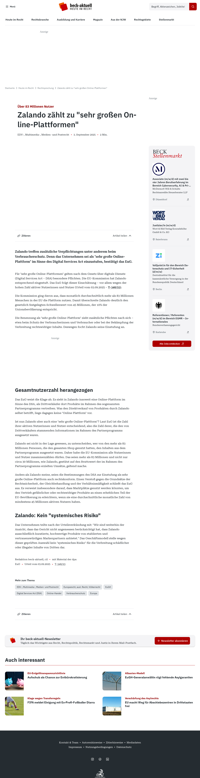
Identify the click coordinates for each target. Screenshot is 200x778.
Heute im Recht (26, 88)
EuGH (108, 587)
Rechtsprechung (46, 88)
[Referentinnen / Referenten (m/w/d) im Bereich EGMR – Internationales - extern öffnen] (187, 332)
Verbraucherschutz (75, 594)
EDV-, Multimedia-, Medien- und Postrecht (38, 587)
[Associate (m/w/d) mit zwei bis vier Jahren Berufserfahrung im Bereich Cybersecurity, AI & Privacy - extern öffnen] (187, 200)
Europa (93, 594)
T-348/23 (114, 288)
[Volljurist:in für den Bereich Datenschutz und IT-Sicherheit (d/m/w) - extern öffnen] (187, 290)
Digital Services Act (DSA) (29, 594)
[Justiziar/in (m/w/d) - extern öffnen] (187, 240)
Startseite (10, 88)
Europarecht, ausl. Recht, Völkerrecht (82, 587)
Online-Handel (54, 594)
